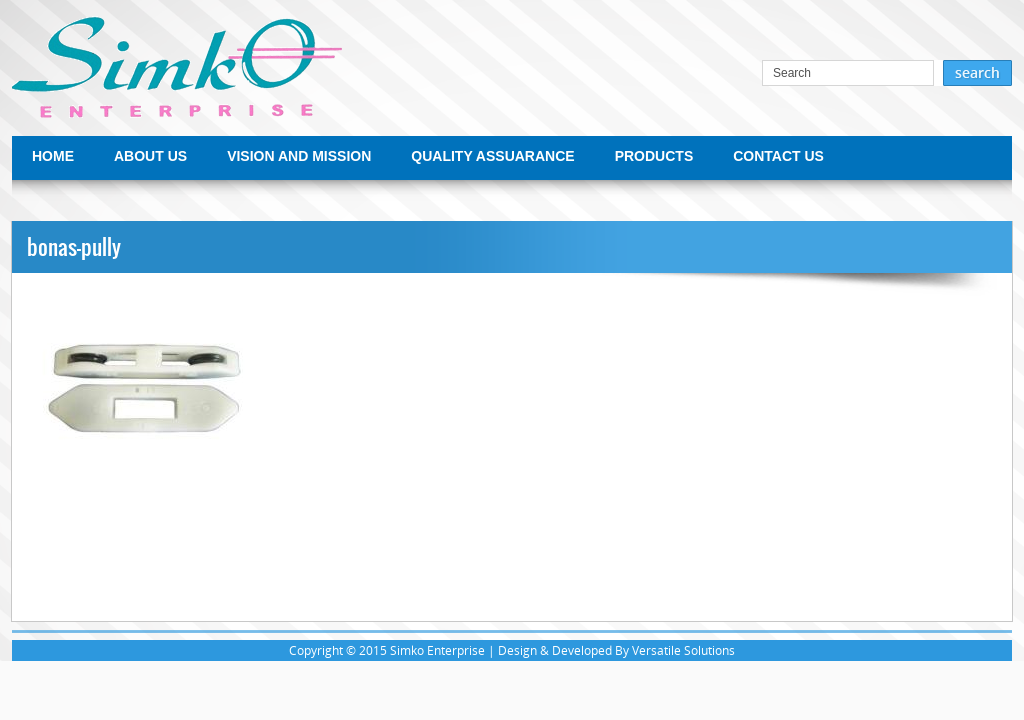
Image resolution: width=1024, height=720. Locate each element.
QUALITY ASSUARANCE (492, 156)
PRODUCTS (654, 156)
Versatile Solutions (683, 650)
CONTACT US (778, 156)
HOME (53, 156)
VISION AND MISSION (299, 156)
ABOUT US (150, 156)
